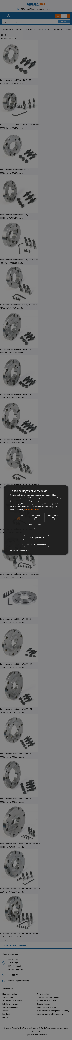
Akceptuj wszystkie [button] (36, 537)
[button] (19, 550)
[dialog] (36, 520)
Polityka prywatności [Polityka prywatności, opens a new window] (32, 509)
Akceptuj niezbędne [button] (36, 544)
